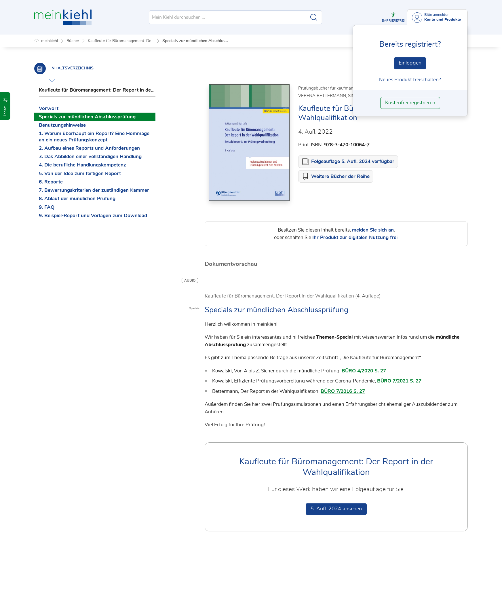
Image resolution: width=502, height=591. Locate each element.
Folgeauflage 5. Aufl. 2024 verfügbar (352, 161)
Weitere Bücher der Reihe (340, 176)
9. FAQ (46, 207)
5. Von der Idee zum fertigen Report (80, 173)
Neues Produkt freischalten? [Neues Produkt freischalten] (410, 79)
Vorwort (48, 108)
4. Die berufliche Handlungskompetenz (82, 164)
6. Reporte (51, 181)
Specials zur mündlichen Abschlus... (195, 41)
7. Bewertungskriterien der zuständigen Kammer (94, 190)
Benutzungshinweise (62, 125)
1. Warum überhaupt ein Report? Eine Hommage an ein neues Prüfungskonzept (94, 136)
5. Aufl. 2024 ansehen (336, 509)
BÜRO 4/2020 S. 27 (364, 371)
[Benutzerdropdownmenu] (437, 17)
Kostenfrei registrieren (410, 102)
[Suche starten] (313, 17)
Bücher (72, 41)
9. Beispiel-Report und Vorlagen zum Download (93, 215)
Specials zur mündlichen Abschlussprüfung (87, 116)
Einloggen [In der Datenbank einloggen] (410, 63)
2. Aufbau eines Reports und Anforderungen (89, 148)
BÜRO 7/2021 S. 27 (399, 381)
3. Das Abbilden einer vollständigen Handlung (90, 156)
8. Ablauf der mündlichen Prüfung (77, 198)
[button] (393, 17)
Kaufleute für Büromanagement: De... (121, 41)
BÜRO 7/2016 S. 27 (343, 391)
